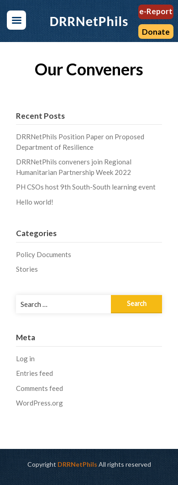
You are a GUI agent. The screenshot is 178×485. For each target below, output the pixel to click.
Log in (25, 358)
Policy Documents (43, 254)
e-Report (156, 11)
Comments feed (39, 388)
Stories (27, 269)
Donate (156, 32)
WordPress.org (39, 403)
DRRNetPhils (77, 464)
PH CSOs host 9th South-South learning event (86, 187)
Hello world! (34, 202)
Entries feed (34, 373)
